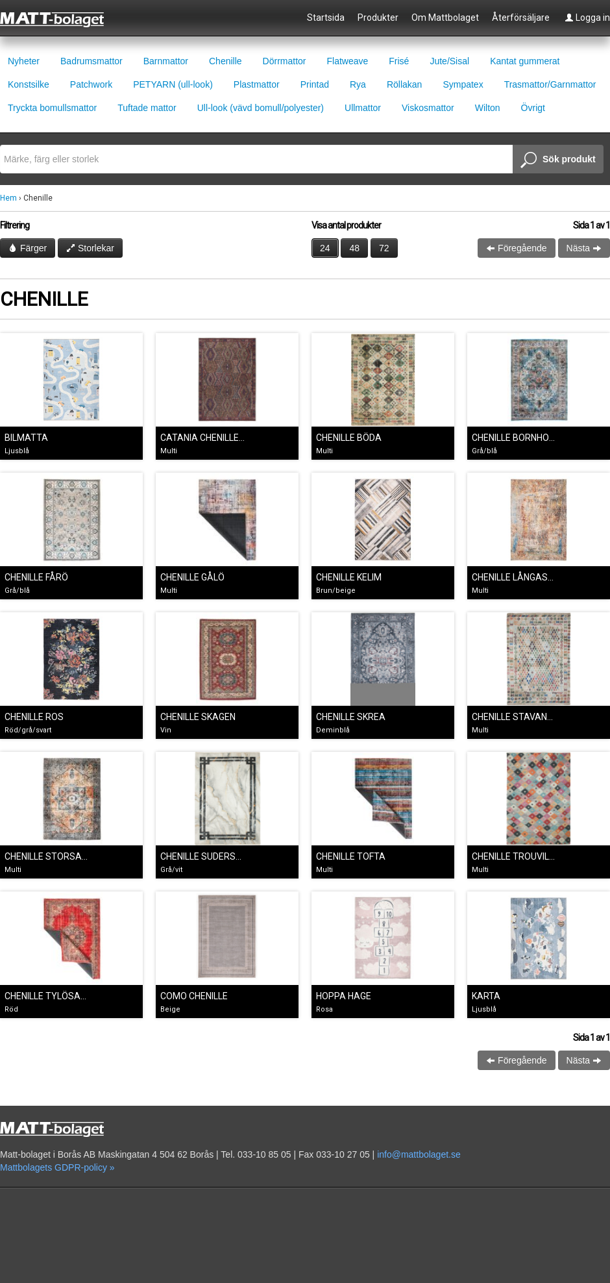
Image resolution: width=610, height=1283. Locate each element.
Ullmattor (363, 108)
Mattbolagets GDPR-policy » (57, 1167)
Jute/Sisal (449, 61)
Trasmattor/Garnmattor (550, 84)
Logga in (587, 17)
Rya (358, 84)
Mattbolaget (59, 19)
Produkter (378, 17)
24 (325, 248)
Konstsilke (28, 84)
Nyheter (24, 61)
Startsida (326, 17)
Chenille (225, 61)
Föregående (516, 248)
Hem (8, 198)
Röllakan (404, 84)
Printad (314, 84)
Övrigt (533, 108)
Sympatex (463, 84)
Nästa (584, 248)
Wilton (487, 108)
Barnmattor (165, 61)
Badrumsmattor (91, 61)
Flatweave (347, 61)
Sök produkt (558, 160)
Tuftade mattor (147, 108)
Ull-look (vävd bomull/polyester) (260, 108)
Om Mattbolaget (445, 17)
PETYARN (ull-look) (173, 84)
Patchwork (91, 84)
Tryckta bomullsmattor (52, 108)
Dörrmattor (284, 61)
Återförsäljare (521, 17)
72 (384, 248)
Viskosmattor (428, 108)
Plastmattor (257, 84)
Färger (27, 248)
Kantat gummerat (524, 61)
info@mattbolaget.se (419, 1154)
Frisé (399, 61)
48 (354, 248)
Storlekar (90, 248)
